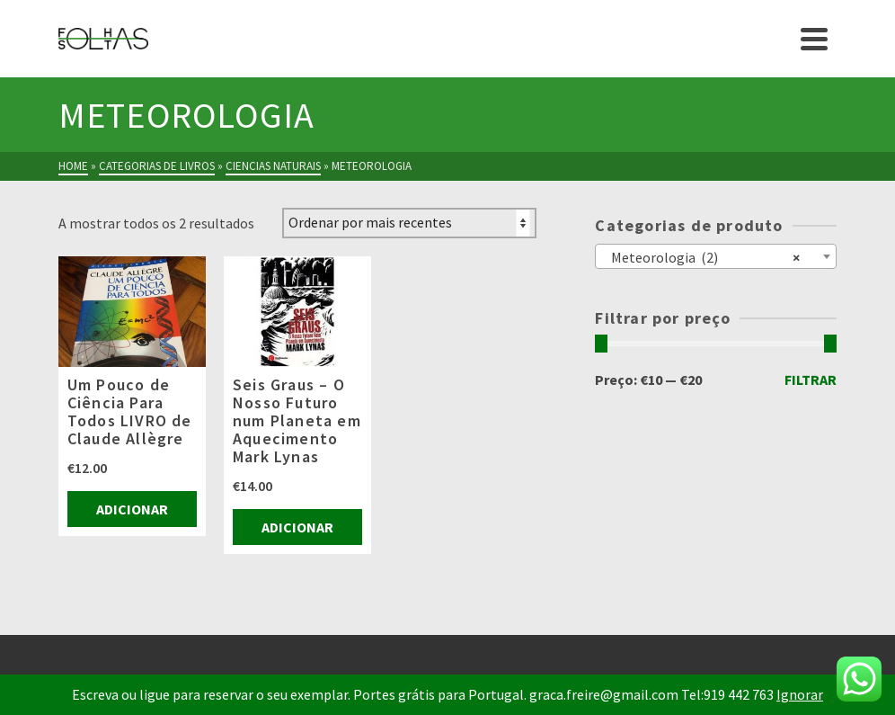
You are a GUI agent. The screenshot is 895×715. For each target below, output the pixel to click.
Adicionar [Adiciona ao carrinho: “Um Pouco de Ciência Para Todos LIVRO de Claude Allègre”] (132, 509)
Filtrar (810, 380)
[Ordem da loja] (409, 223)
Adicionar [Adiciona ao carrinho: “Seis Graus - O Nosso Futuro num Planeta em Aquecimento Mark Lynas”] (297, 527)
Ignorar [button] (799, 694)
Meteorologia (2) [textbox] (701, 256)
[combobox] (716, 256)
